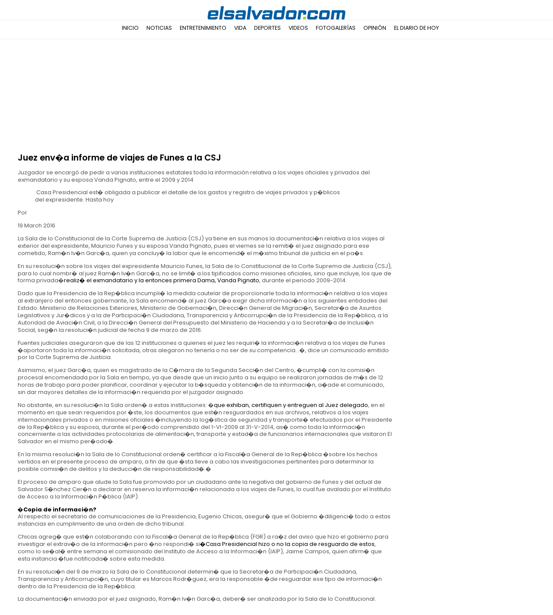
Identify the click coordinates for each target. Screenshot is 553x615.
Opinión (374, 28)
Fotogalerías (336, 28)
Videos (298, 28)
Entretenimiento (203, 28)
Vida (240, 28)
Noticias (159, 28)
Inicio (130, 28)
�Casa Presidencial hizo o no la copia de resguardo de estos (287, 544)
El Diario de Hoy (416, 28)
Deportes (267, 28)
